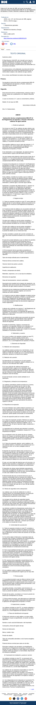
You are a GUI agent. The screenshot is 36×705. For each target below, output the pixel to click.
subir (32, 689)
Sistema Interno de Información (20, 694)
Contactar (4, 693)
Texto (2, 49)
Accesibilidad (31, 693)
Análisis (8, 49)
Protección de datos (8, 694)
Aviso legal (25, 693)
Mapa (20, 693)
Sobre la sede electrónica (12, 693)
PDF (6, 43)
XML (14, 43)
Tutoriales (30, 694)
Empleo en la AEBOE (18, 695)
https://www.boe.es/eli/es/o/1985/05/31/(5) (15, 38)
